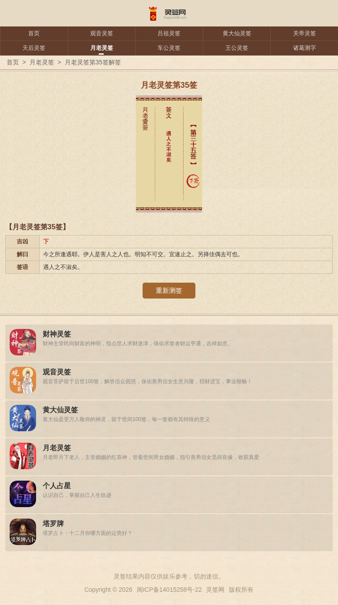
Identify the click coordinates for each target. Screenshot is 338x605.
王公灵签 (236, 48)
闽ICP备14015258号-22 (169, 589)
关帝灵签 (304, 33)
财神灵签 (57, 334)
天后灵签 (33, 48)
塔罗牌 (53, 523)
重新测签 (169, 290)
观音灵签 (101, 33)
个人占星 (57, 485)
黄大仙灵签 (237, 33)
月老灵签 (101, 48)
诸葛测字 (304, 48)
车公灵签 (169, 48)
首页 (34, 33)
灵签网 (215, 589)
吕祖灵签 (169, 33)
